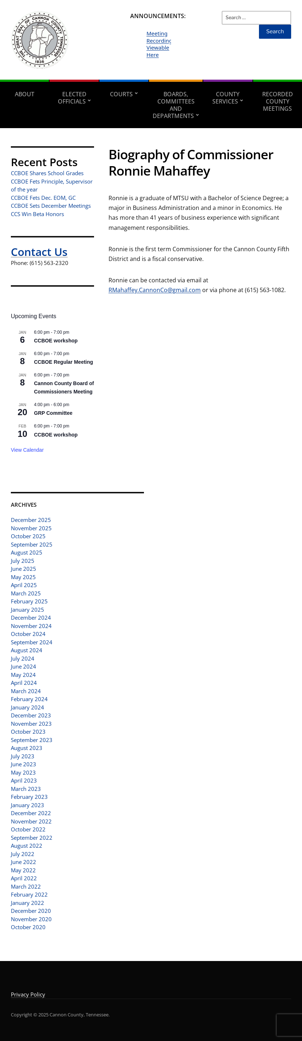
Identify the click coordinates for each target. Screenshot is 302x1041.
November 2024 (31, 625)
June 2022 (23, 861)
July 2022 (22, 853)
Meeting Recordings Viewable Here (160, 44)
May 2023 (23, 772)
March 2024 (26, 691)
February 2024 (29, 699)
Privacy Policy (28, 994)
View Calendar (27, 450)
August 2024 (26, 650)
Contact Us (39, 251)
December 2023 (31, 715)
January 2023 (27, 805)
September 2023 (31, 739)
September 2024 (31, 642)
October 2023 (28, 731)
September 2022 (31, 837)
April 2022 (24, 878)
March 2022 (26, 886)
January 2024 (27, 707)
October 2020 (28, 927)
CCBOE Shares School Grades (47, 173)
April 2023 (24, 780)
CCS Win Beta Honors (37, 214)
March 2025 (26, 593)
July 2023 (22, 756)
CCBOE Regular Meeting (63, 362)
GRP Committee (53, 413)
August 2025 (26, 552)
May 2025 (23, 577)
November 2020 (31, 919)
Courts (121, 94)
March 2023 (26, 788)
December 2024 (31, 617)
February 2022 (29, 894)
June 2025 (23, 568)
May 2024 (23, 674)
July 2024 (22, 658)
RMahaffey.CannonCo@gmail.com (155, 290)
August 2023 (26, 747)
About (24, 94)
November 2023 (31, 723)
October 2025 (28, 536)
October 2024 (28, 633)
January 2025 (27, 609)
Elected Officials (72, 97)
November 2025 (31, 528)
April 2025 (24, 585)
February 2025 (29, 601)
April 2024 (24, 682)
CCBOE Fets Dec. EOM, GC (43, 197)
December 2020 (31, 910)
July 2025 (22, 560)
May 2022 (23, 870)
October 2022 (28, 829)
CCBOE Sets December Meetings (51, 205)
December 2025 (31, 519)
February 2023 (29, 796)
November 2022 (31, 821)
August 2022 (26, 845)
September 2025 (31, 544)
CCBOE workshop (56, 341)
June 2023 (23, 764)
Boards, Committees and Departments (174, 105)
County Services (225, 97)
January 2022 (27, 902)
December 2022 (31, 813)
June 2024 (23, 666)
